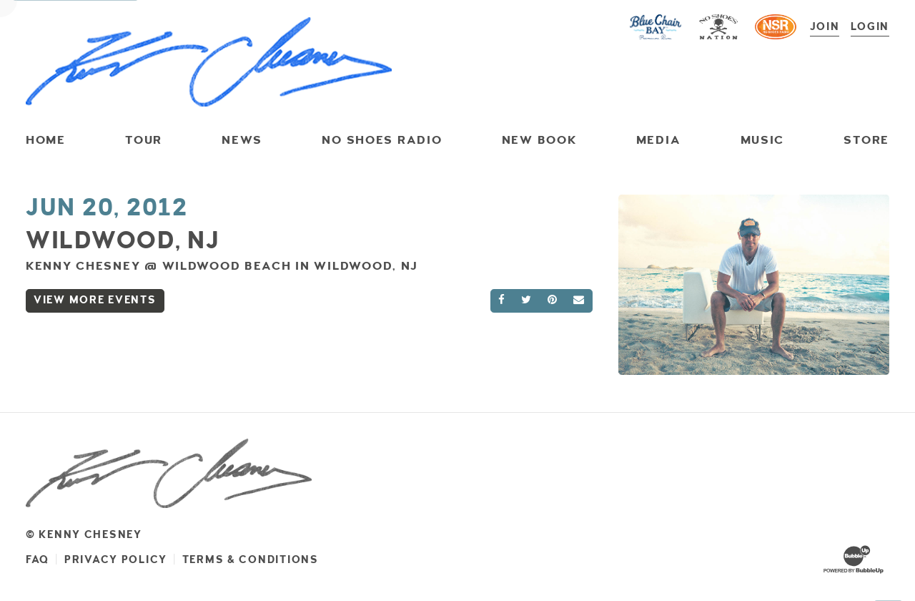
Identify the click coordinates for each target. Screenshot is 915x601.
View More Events (95, 300)
